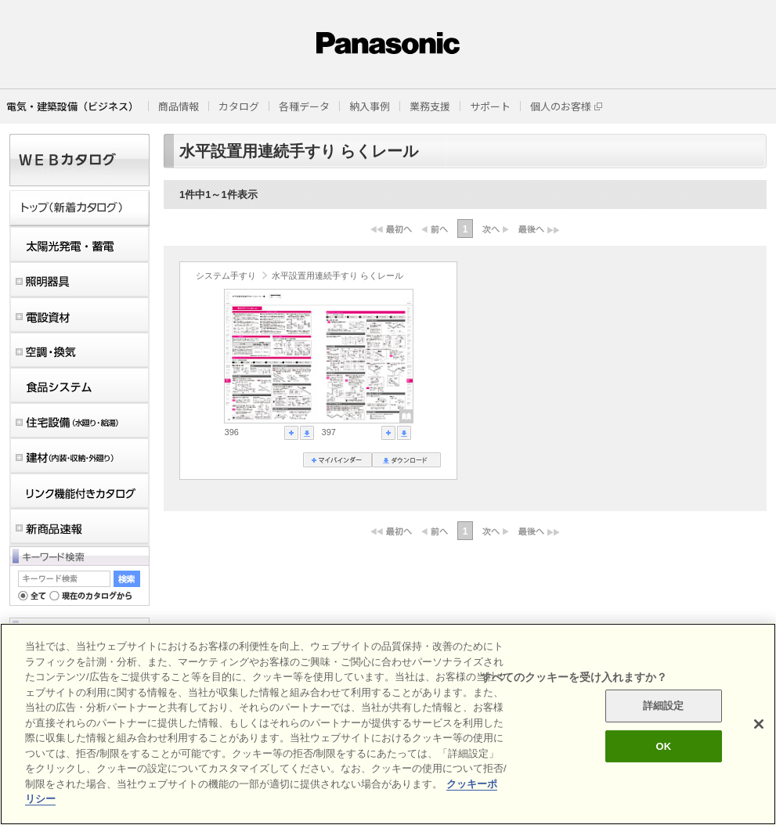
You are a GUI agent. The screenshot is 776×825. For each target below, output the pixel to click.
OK (663, 746)
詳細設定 (663, 706)
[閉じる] (759, 724)
